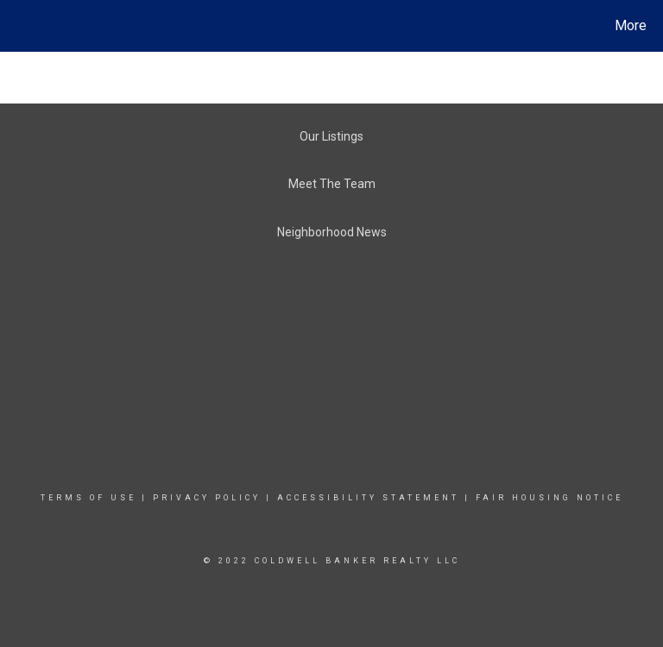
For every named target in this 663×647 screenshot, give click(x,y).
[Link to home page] (17, 26)
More (631, 25)
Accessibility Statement (368, 497)
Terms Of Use (88, 497)
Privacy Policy (207, 497)
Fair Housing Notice (549, 497)
